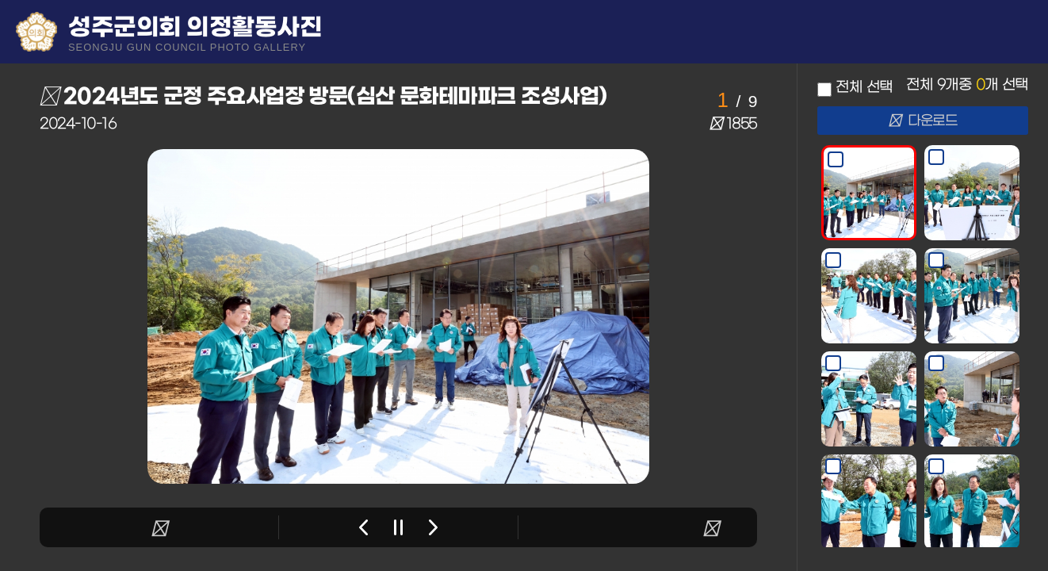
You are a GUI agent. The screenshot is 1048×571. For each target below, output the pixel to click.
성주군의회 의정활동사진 (195, 32)
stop (398, 527)
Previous (363, 527)
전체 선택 (864, 87)
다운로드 (923, 121)
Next (433, 527)
